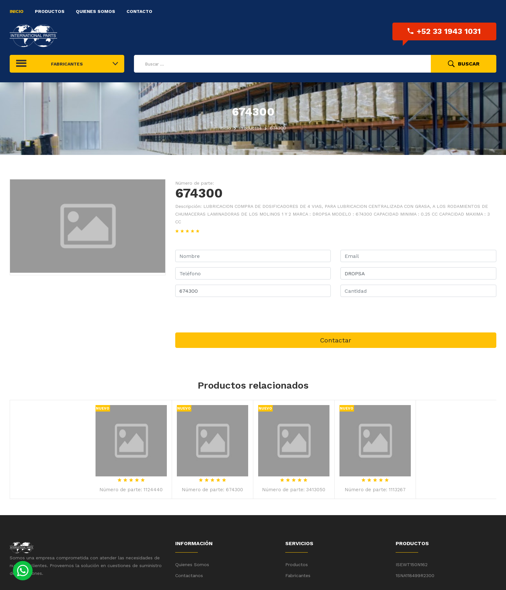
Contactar (335, 340)
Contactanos (189, 575)
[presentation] (224, 314)
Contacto (139, 11)
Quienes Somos (95, 11)
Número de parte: (194, 183)
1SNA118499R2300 (415, 575)
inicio (225, 127)
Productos (50, 11)
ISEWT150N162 (412, 564)
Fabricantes (297, 575)
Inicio (17, 11)
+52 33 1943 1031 (444, 31)
